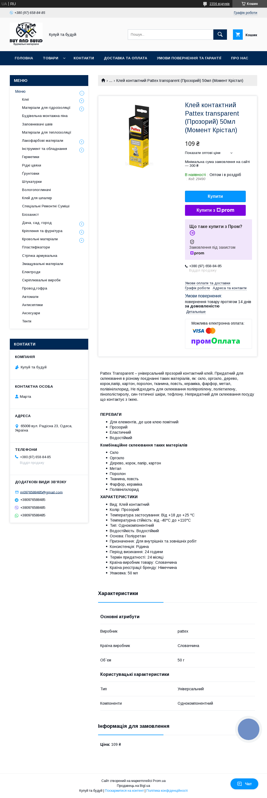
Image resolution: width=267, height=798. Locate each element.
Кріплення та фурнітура (42, 231)
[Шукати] (220, 34)
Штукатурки (32, 182)
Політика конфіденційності (167, 791)
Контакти (84, 58)
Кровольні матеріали (40, 239)
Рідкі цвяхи (31, 165)
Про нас (239, 58)
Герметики (30, 157)
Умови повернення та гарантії (189, 58)
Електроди (31, 272)
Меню (20, 91)
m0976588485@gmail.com (41, 492)
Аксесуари (31, 313)
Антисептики (32, 305)
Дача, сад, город (37, 223)
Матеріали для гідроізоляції (46, 108)
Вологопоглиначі (36, 190)
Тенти (26, 321)
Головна (24, 58)
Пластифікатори (36, 247)
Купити (215, 196)
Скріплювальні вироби (41, 280)
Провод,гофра (34, 288)
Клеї (25, 99)
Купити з (215, 210)
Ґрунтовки (30, 173)
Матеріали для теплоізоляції (46, 132)
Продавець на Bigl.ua (133, 786)
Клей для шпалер (37, 198)
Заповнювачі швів (37, 124)
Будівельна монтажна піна (45, 116)
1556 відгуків (220, 4)
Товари (50, 58)
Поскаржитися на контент (124, 791)
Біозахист (30, 214)
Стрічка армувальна (39, 256)
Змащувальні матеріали (42, 264)
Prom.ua (159, 781)
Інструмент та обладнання (44, 149)
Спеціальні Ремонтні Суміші (45, 206)
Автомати (30, 297)
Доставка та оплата (125, 58)
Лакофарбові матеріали (42, 140)
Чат (244, 783)
